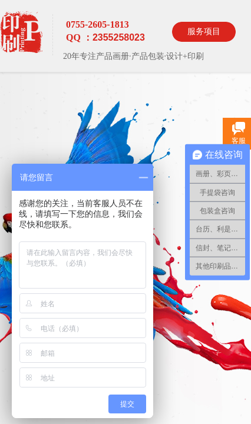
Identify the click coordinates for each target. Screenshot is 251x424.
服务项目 (203, 31)
